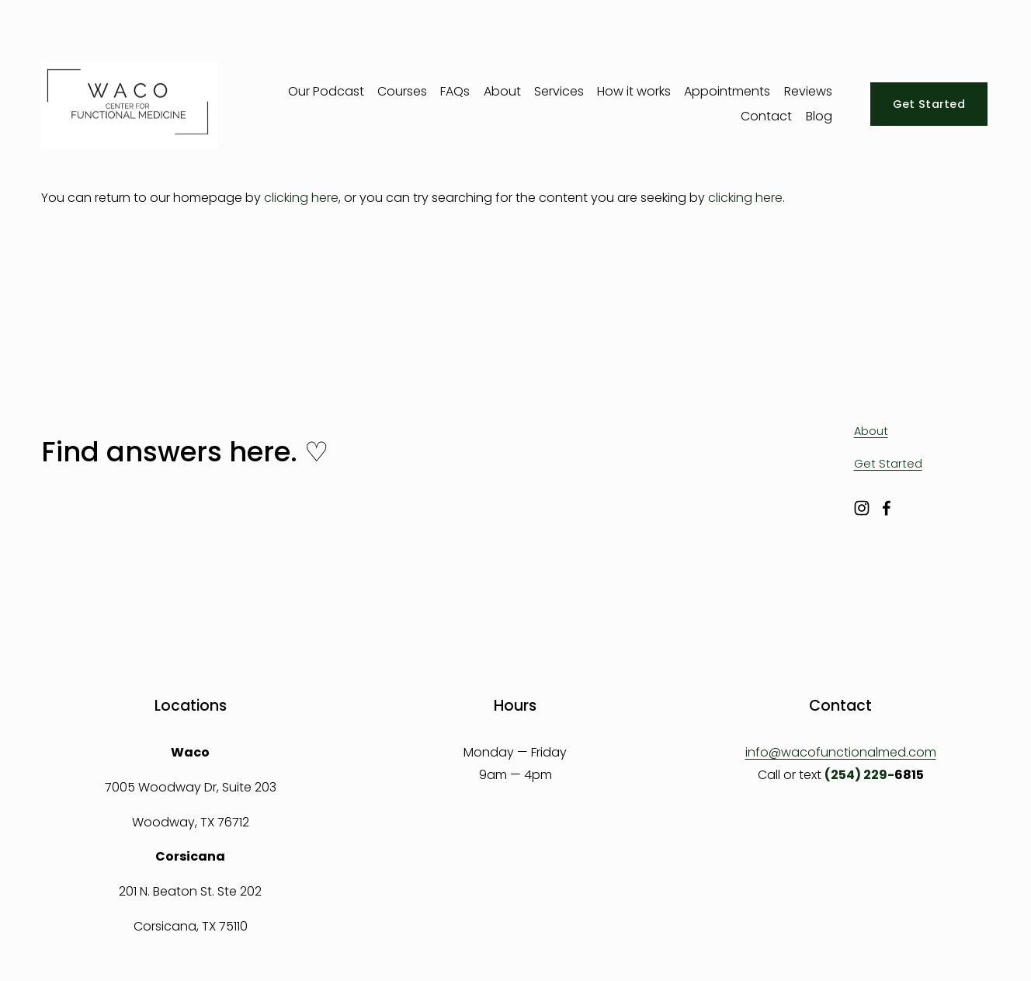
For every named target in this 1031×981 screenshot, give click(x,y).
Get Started (929, 104)
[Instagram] (862, 508)
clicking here (301, 198)
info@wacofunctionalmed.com (840, 752)
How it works (634, 91)
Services (559, 91)
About (502, 91)
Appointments (727, 91)
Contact (766, 116)
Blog (819, 116)
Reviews (808, 91)
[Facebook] (886, 508)
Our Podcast (326, 91)
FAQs (455, 91)
